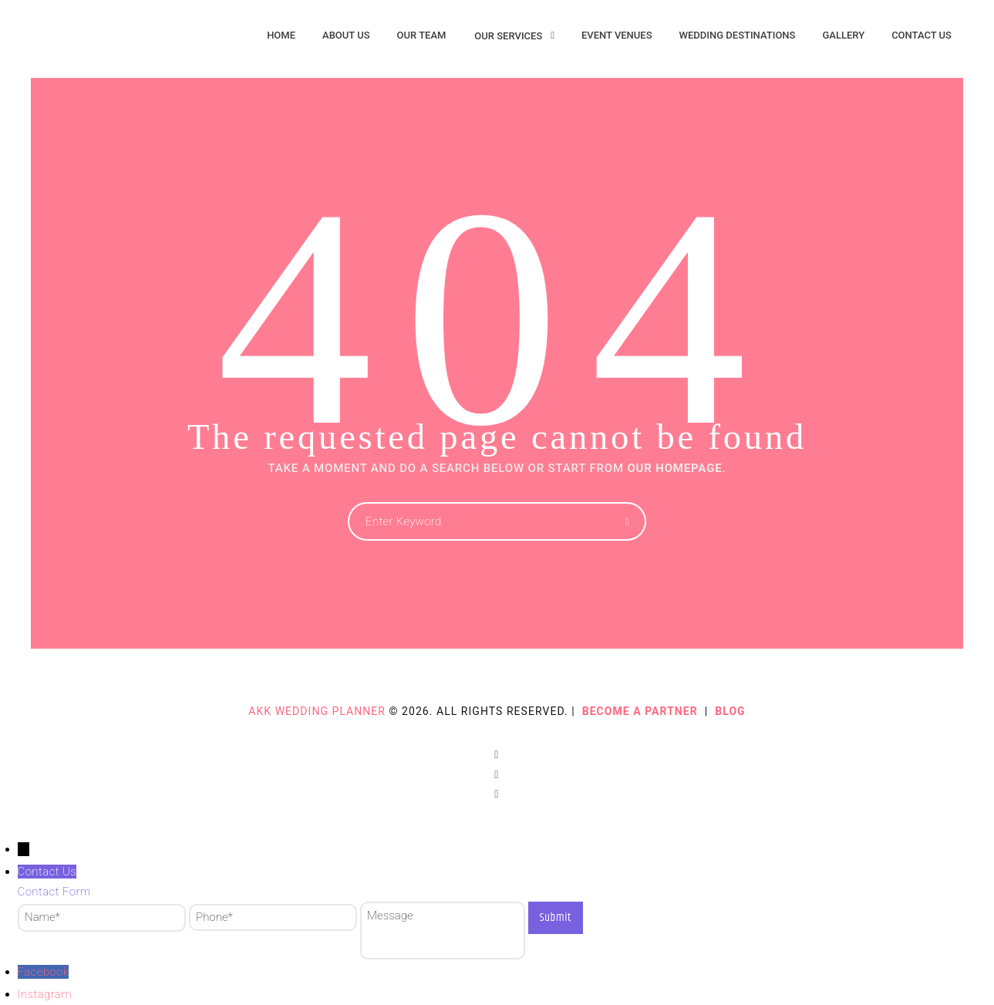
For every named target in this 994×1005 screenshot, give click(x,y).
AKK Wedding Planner (317, 711)
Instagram (45, 994)
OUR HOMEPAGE (674, 468)
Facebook (43, 972)
